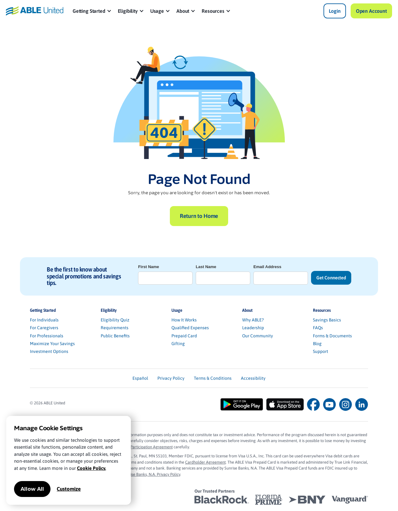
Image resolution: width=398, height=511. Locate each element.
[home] (34, 11)
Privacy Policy (171, 378)
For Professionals (46, 335)
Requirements (114, 327)
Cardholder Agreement (205, 462)
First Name (148, 266)
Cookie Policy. (91, 468)
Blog (317, 343)
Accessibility (253, 378)
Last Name (206, 266)
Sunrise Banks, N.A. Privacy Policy (151, 474)
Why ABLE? (253, 319)
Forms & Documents (332, 335)
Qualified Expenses (190, 327)
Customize (69, 489)
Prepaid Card (184, 335)
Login (335, 11)
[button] (92, 11)
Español (140, 378)
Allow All (32, 489)
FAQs (318, 327)
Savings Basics (327, 319)
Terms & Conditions (213, 378)
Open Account (371, 11)
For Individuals (44, 319)
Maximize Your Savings (52, 343)
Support (320, 351)
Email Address (267, 266)
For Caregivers (44, 327)
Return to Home (199, 216)
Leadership (253, 327)
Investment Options (49, 351)
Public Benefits (115, 335)
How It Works (184, 319)
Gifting (178, 343)
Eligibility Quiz (115, 319)
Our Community (257, 335)
